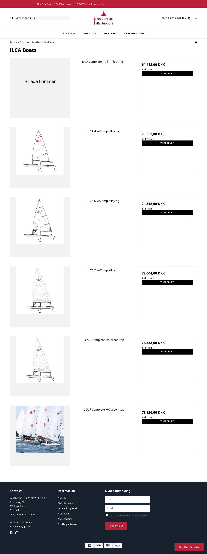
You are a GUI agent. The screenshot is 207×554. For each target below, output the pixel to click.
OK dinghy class (134, 33)
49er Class (110, 33)
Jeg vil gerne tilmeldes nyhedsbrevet (130, 515)
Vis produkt (167, 73)
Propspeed (63, 513)
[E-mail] (127, 507)
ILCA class (69, 33)
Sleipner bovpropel (67, 508)
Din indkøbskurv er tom (176, 18)
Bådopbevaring (65, 503)
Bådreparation (64, 518)
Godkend (115, 526)
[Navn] (127, 499)
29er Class (89, 33)
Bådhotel (62, 498)
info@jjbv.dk (23, 526)
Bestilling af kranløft (67, 524)
